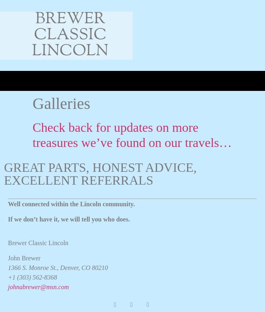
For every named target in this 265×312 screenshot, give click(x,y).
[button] (10, 81)
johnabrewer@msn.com (38, 287)
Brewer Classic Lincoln (70, 35)
